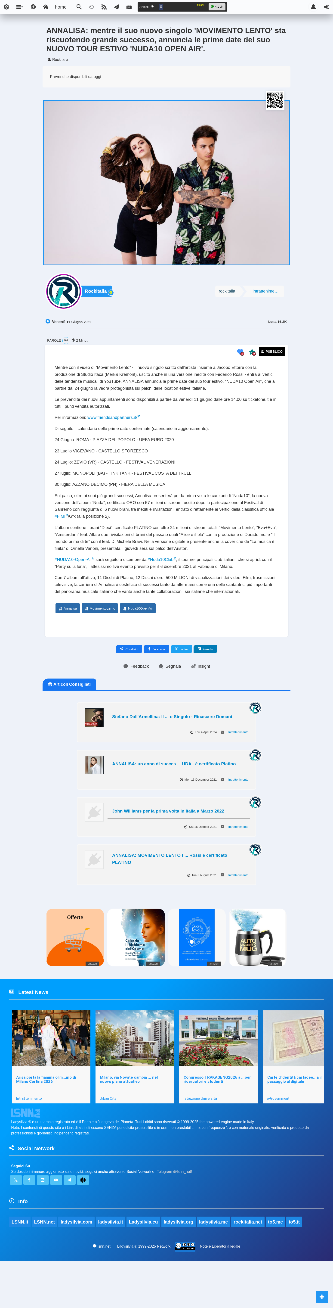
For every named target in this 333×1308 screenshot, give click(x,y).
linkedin (205, 687)
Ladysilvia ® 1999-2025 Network (144, 1293)
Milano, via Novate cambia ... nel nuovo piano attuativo (129, 1121)
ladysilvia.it (111, 1268)
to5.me (276, 1268)
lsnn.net (101, 1293)
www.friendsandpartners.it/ (118, 423)
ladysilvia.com (76, 1268)
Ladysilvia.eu (143, 1268)
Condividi (129, 687)
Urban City (108, 1140)
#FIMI (108, 532)
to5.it (295, 1268)
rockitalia (227, 292)
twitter (181, 687)
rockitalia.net (248, 1268)
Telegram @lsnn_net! (174, 1216)
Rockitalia (96, 292)
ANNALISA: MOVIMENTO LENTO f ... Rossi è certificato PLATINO (169, 898)
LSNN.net (44, 1268)
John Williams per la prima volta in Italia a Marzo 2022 (168, 850)
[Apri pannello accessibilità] (33, 7)
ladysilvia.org (179, 1268)
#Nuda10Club (170, 586)
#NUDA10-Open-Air (75, 586)
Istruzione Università (201, 1140)
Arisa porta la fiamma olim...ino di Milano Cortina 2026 (46, 1121)
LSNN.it (20, 1268)
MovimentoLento (99, 647)
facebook (156, 687)
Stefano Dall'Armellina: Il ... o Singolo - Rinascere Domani (172, 755)
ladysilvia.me (214, 1268)
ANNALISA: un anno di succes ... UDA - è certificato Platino (174, 802)
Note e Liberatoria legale (220, 1293)
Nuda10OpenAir (137, 647)
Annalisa (67, 647)
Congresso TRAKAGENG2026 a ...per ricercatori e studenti (218, 1121)
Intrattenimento (266, 292)
